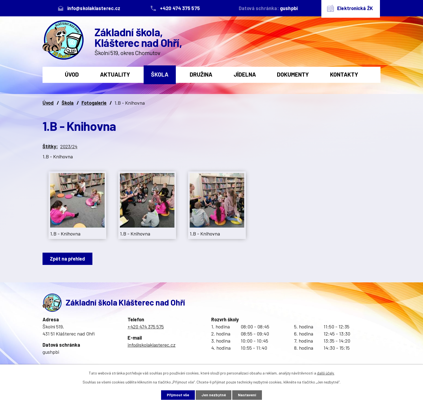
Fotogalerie (94, 103)
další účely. (325, 373)
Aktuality (115, 74)
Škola (159, 74)
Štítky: (50, 146)
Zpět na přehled (67, 259)
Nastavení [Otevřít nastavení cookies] (247, 395)
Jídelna (245, 74)
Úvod (72, 74)
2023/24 (68, 146)
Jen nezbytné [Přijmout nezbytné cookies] (213, 395)
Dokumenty (293, 74)
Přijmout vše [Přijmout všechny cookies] (178, 395)
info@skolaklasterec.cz (152, 345)
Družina (201, 74)
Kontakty (344, 74)
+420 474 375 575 (146, 327)
